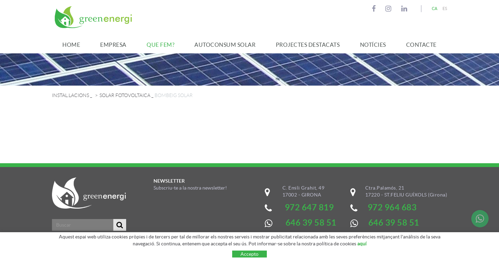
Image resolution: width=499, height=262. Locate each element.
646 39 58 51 (393, 222)
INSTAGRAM (389, 8)
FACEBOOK (375, 8)
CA (435, 8)
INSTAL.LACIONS (70, 95)
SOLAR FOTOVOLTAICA (124, 95)
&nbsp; (199, 221)
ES (445, 8)
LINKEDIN (405, 8)
